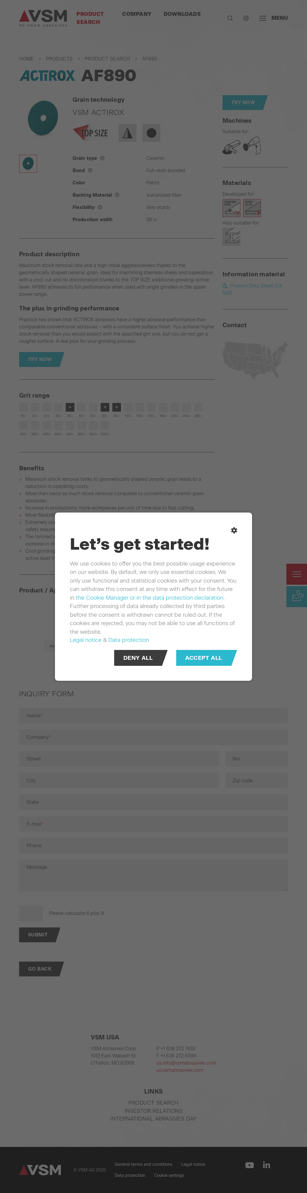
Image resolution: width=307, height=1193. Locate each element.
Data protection (128, 639)
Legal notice (86, 639)
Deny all (138, 657)
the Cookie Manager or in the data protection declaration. (150, 597)
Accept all (203, 657)
